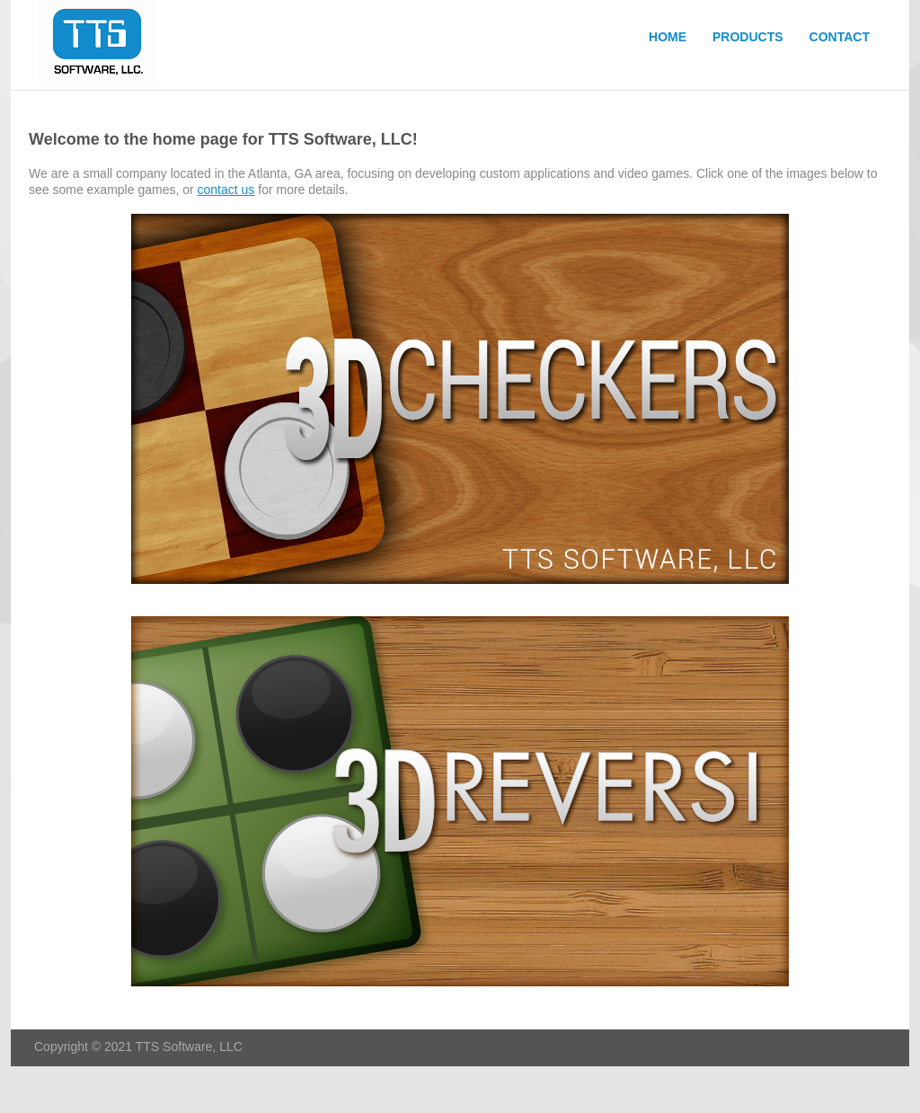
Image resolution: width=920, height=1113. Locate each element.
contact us (226, 189)
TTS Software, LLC (101, 45)
